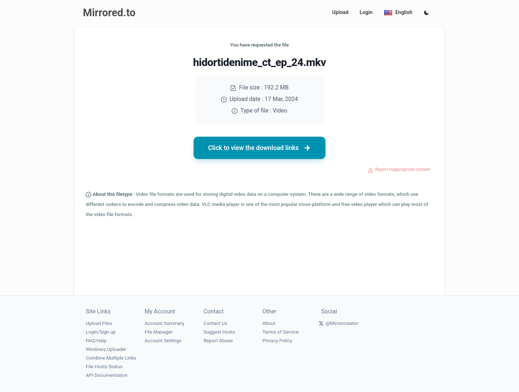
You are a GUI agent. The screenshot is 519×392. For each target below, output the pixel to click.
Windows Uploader (106, 349)
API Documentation (107, 375)
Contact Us (215, 323)
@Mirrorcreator (341, 323)
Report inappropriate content (402, 169)
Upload (340, 12)
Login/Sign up (101, 332)
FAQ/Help (96, 340)
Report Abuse (218, 340)
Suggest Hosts (219, 332)
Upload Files (99, 323)
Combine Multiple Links (111, 358)
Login (366, 12)
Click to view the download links (259, 148)
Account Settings (163, 340)
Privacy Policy (277, 340)
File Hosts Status (104, 366)
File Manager (158, 332)
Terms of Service (280, 332)
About (268, 323)
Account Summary (164, 323)
